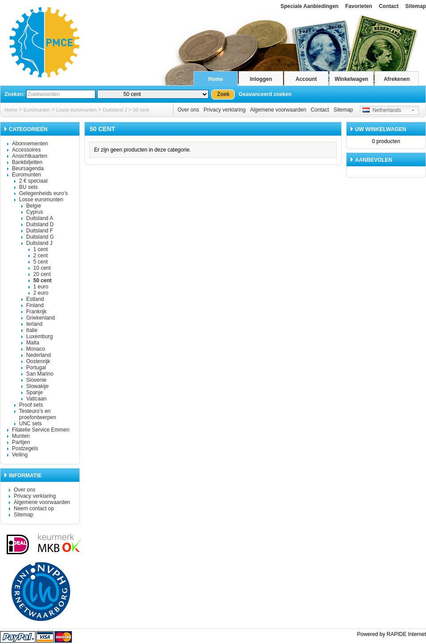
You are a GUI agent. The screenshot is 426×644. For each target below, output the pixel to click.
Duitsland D (40, 224)
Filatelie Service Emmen (40, 430)
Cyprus (34, 212)
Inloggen (261, 79)
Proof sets (31, 405)
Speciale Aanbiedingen (309, 6)
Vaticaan (36, 399)
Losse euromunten (76, 109)
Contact (389, 6)
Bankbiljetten (27, 162)
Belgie (33, 206)
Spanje (34, 392)
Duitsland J (114, 109)
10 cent (42, 268)
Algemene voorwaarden (278, 110)
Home (215, 79)
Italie (31, 330)
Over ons (188, 110)
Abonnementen (30, 143)
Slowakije (37, 386)
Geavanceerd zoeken (265, 94)
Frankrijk (36, 311)
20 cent (42, 274)
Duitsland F (39, 231)
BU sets (28, 187)
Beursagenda (27, 168)
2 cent (40, 255)
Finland (34, 305)
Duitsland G (40, 237)
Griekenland (40, 318)
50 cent (141, 109)
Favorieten (358, 6)
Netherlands (382, 110)
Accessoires (26, 150)
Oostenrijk (38, 361)
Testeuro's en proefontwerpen (37, 414)
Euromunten (37, 109)
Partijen (21, 442)
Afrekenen (397, 79)
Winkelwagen (351, 79)
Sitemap (415, 6)
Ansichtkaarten (29, 156)
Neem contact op (34, 508)
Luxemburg (39, 336)
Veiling (20, 455)
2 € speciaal (33, 181)
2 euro (40, 293)
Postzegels (25, 448)
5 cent (40, 262)
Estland (35, 299)
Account (306, 79)
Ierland (34, 324)
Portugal (36, 367)
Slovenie (36, 380)
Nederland (38, 355)
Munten (21, 436)
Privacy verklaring (225, 110)
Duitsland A (39, 218)
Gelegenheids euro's (43, 193)
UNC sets (30, 423)
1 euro (40, 287)
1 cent (40, 249)
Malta (32, 343)
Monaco (35, 349)
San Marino (39, 374)
